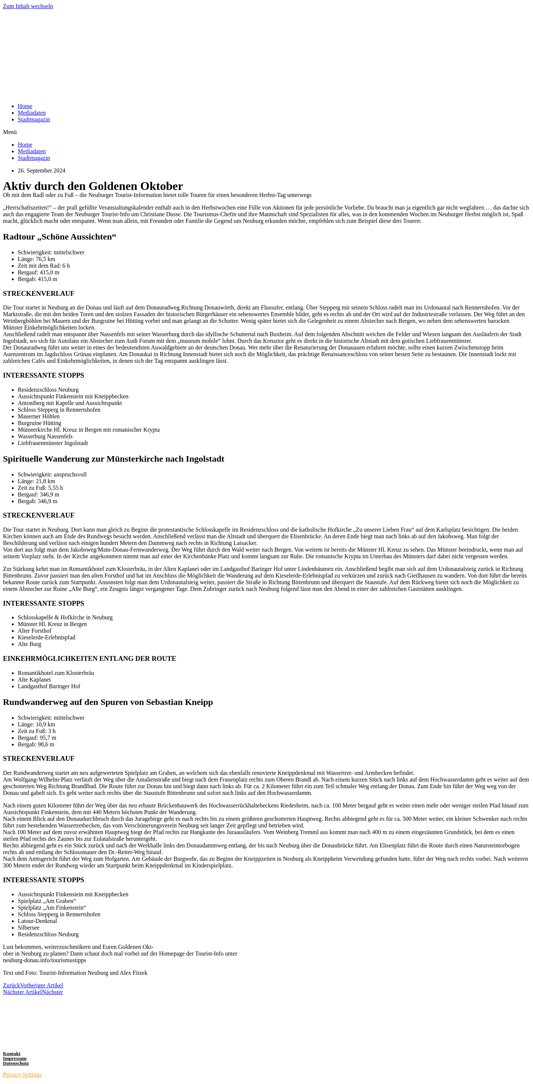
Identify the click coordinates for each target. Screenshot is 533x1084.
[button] (266, 132)
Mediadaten (32, 113)
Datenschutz (16, 1063)
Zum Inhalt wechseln (28, 6)
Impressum (15, 1058)
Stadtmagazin (34, 119)
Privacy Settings (22, 1074)
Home (25, 106)
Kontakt (11, 1053)
